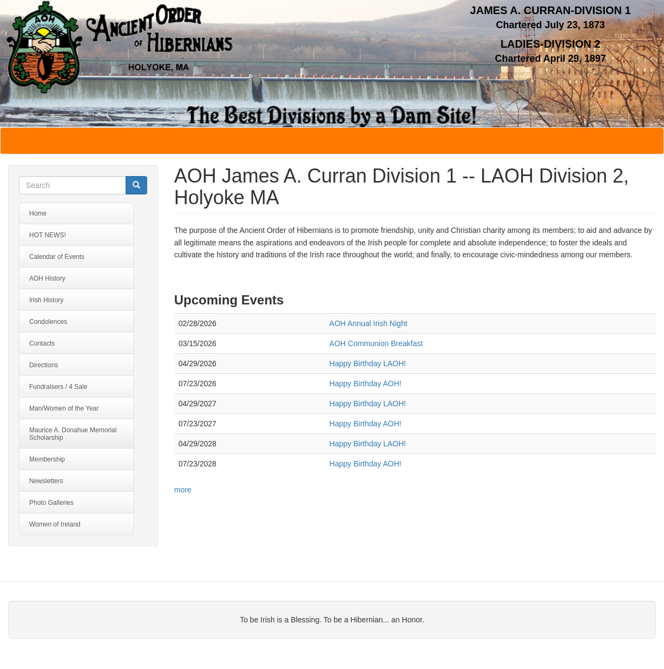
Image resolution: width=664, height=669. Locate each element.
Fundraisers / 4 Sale (58, 387)
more (183, 489)
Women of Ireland (55, 524)
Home (38, 213)
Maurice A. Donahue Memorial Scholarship (72, 433)
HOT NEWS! (47, 235)
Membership (47, 459)
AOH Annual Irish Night (368, 323)
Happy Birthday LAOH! (368, 363)
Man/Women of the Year (64, 408)
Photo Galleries (51, 502)
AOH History (47, 278)
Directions (43, 365)
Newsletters (46, 481)
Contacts (42, 343)
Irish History (46, 300)
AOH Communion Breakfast (376, 343)
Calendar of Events (56, 257)
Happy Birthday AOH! (366, 383)
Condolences (48, 322)
